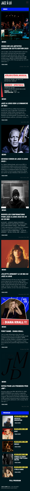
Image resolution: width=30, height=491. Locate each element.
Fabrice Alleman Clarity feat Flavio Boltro (20, 458)
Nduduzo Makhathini (18, 419)
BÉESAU (16, 444)
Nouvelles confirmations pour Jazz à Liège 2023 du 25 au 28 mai (14, 217)
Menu (27, 2)
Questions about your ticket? (9, 488)
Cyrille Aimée (19, 469)
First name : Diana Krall (12, 331)
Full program (15, 481)
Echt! (16, 431)
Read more (4, 64)
